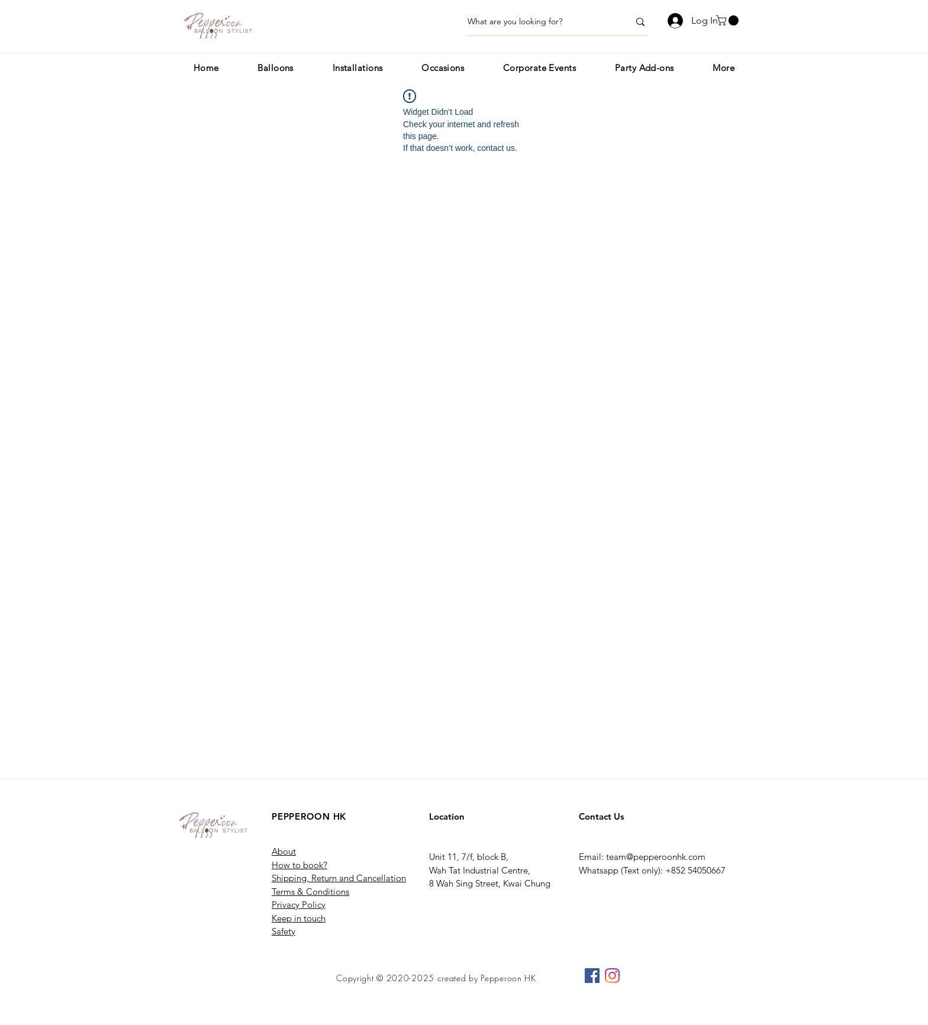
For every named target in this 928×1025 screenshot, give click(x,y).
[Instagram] (612, 975)
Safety (283, 931)
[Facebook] (592, 975)
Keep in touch (299, 918)
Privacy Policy (299, 904)
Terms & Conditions (310, 891)
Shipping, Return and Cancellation (339, 878)
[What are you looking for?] (539, 22)
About (284, 851)
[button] (728, 20)
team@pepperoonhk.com (655, 856)
